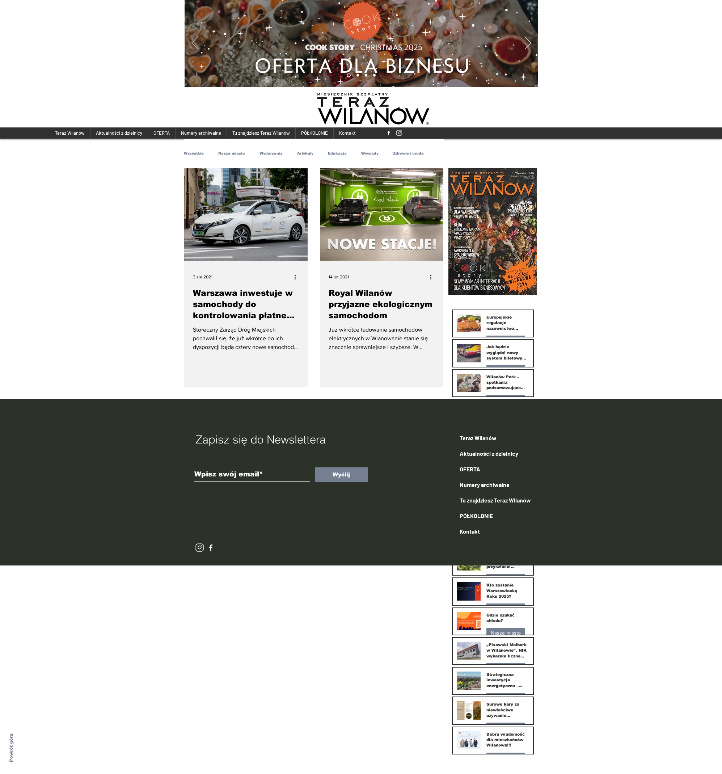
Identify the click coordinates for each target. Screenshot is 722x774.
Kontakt (470, 531)
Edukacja (337, 153)
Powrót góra (11, 747)
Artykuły (305, 153)
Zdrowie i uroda (408, 153)
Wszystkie (194, 153)
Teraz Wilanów (478, 437)
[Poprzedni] (194, 43)
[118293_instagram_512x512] (399, 133)
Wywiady (370, 153)
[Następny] (528, 43)
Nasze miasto (231, 153)
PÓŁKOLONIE (476, 515)
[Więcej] (363, 46)
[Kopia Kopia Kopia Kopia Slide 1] (374, 75)
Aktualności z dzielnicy (489, 453)
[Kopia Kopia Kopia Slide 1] (366, 75)
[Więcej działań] (298, 277)
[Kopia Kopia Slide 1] (357, 75)
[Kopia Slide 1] (349, 75)
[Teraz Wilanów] (389, 133)
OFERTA (470, 469)
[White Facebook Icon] (211, 547)
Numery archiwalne (485, 484)
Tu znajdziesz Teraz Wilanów (495, 500)
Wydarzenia (271, 153)
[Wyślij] (341, 474)
